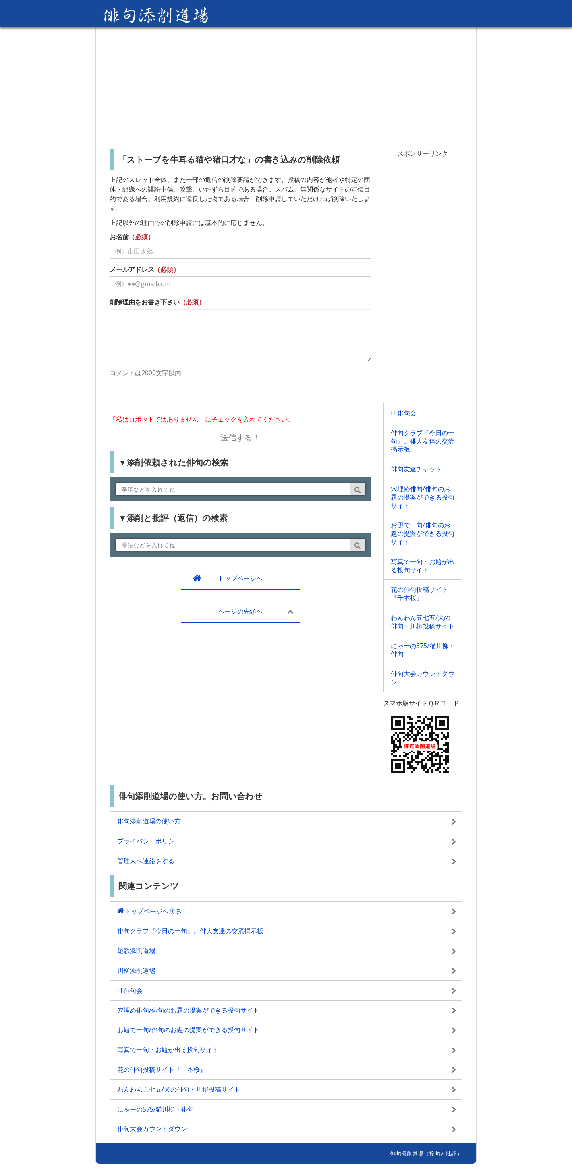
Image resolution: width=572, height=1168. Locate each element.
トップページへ (240, 578)
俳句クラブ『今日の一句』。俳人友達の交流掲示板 (422, 441)
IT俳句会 (403, 413)
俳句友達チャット (416, 469)
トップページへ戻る (153, 911)
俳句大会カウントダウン (422, 677)
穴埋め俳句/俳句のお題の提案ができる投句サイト (422, 497)
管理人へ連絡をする (145, 860)
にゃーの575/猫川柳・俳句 (423, 650)
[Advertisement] (286, 85)
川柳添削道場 (136, 970)
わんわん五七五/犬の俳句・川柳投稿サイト (422, 621)
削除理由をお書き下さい (145, 302)
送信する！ (240, 437)
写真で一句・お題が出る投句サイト (422, 565)
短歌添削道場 (136, 950)
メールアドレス (132, 269)
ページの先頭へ (240, 611)
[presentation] (170, 397)
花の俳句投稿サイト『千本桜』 (419, 593)
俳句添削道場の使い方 (149, 821)
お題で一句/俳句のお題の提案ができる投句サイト (422, 533)
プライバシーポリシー (149, 841)
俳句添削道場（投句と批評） (426, 1153)
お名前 (119, 236)
